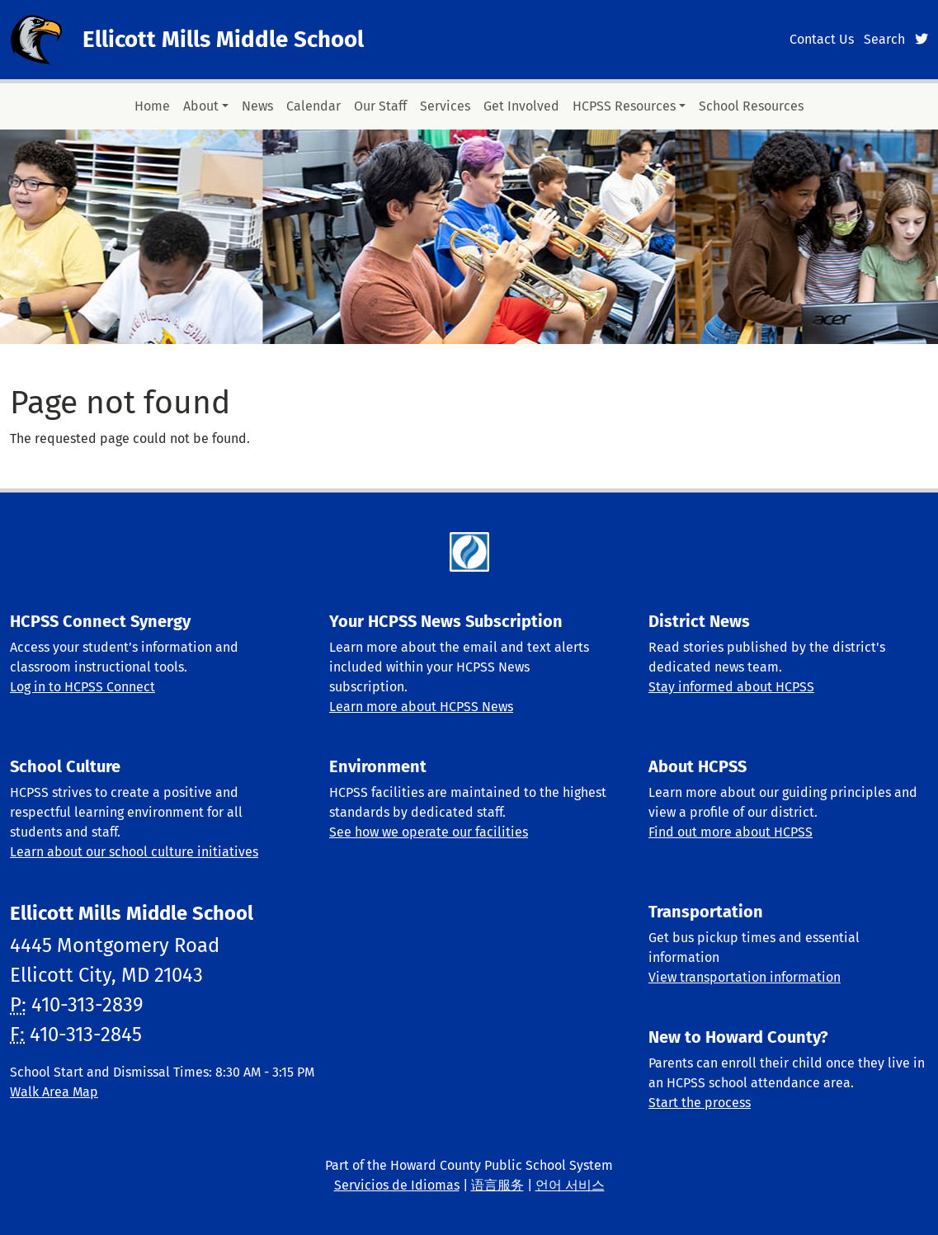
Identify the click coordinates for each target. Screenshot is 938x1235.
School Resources (751, 106)
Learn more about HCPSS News (421, 706)
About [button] (201, 106)
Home (152, 106)
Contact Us (822, 39)
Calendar (313, 106)
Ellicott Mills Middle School (223, 39)
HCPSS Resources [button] (624, 106)
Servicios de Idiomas (397, 1185)
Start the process (699, 1102)
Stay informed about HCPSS (731, 687)
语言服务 (497, 1185)
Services (445, 106)
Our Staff (380, 106)
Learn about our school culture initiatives (134, 852)
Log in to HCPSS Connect (82, 687)
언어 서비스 (570, 1185)
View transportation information (744, 977)
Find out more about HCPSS (730, 832)
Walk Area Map (54, 1092)
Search (884, 39)
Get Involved (521, 106)
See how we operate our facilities (428, 832)
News (257, 106)
